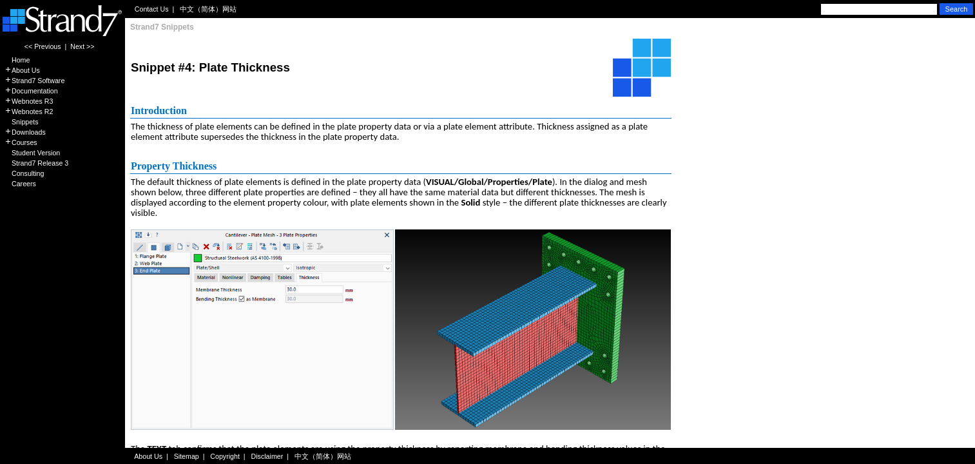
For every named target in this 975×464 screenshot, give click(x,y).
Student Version (32, 153)
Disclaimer (267, 456)
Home (17, 60)
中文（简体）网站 (208, 9)
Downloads (25, 132)
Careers (20, 184)
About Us (22, 70)
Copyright (225, 456)
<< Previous (42, 46)
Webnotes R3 (29, 101)
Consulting (24, 173)
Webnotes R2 (29, 111)
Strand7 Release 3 (36, 163)
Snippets (21, 122)
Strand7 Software (34, 80)
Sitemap (186, 456)
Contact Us (152, 9)
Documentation (31, 91)
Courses (21, 142)
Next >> (82, 46)
